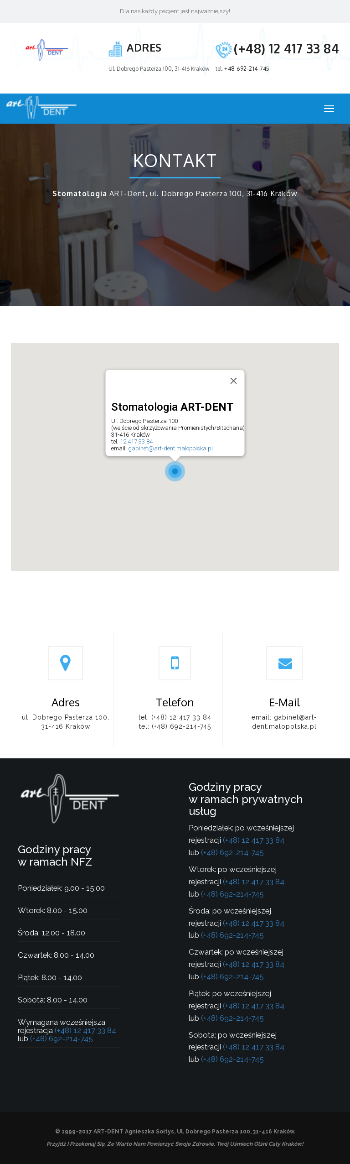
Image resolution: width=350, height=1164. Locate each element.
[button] (175, 471)
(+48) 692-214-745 (181, 726)
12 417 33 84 (136, 441)
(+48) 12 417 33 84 (286, 48)
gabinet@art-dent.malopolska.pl (170, 448)
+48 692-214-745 (247, 68)
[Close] (234, 380)
